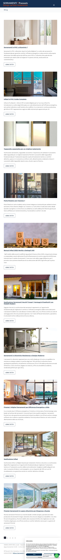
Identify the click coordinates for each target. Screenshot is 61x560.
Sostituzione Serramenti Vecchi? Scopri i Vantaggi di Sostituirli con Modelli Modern (29, 302)
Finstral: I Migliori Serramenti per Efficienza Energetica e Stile (28, 407)
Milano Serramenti (18, 553)
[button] (59, 540)
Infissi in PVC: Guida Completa (16, 99)
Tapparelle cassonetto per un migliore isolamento (24, 149)
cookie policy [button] (46, 546)
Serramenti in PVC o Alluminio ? (16, 47)
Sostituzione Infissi (11, 459)
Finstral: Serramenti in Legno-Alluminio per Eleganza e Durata (28, 511)
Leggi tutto (9, 64)
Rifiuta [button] (34, 554)
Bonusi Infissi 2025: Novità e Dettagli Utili (20, 250)
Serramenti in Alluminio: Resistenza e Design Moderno (25, 355)
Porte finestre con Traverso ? (15, 201)
